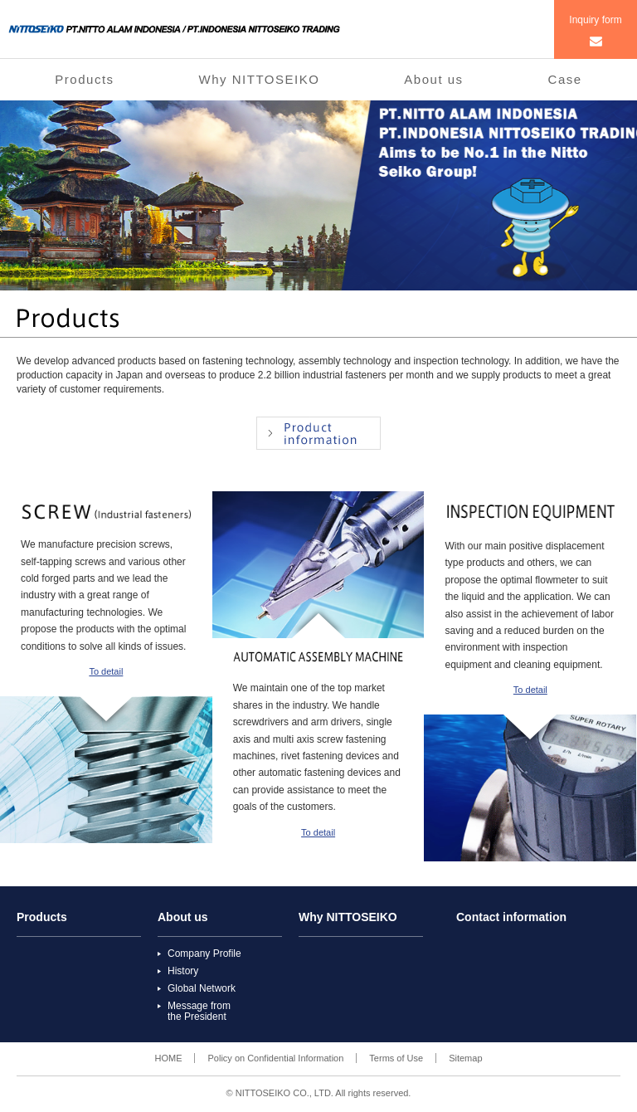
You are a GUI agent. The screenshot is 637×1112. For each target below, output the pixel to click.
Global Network (202, 988)
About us (433, 79)
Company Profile (204, 953)
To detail (106, 671)
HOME (168, 1058)
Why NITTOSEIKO (259, 79)
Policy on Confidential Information (275, 1058)
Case (565, 79)
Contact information (511, 917)
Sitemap (465, 1058)
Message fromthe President (199, 1011)
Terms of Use (396, 1058)
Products (84, 79)
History (183, 971)
